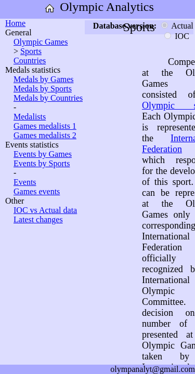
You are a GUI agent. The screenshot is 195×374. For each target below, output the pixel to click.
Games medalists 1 (45, 126)
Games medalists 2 (45, 135)
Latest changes (38, 219)
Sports (31, 51)
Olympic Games (41, 41)
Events (25, 182)
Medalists (30, 116)
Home (15, 23)
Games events (37, 191)
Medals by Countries (48, 98)
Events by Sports (42, 163)
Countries (30, 60)
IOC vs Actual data (45, 210)
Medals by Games (44, 79)
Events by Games (43, 154)
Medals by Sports (43, 88)
